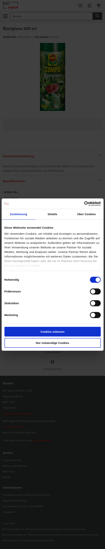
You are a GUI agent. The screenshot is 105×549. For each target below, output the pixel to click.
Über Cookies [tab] (86, 214)
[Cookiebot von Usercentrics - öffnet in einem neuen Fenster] (84, 203)
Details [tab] (52, 214)
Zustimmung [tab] (18, 214)
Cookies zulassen (53, 331)
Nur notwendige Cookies (52, 342)
